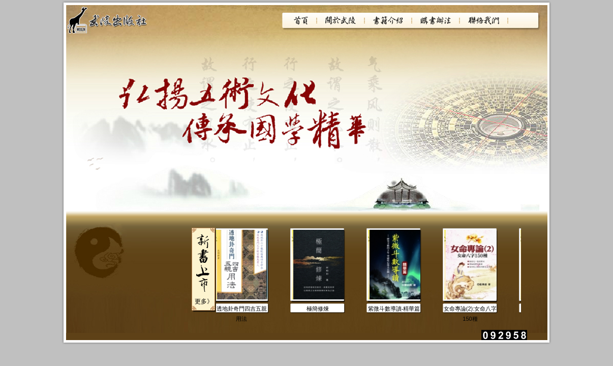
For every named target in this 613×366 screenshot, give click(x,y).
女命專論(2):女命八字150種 (471, 310)
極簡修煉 (318, 309)
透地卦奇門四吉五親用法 (242, 310)
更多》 (204, 301)
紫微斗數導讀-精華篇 (395, 309)
